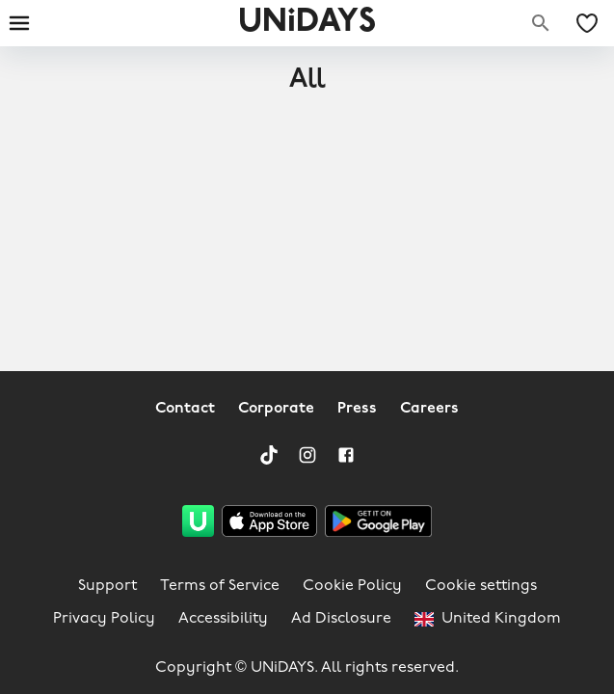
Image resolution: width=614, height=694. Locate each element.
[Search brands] (540, 23)
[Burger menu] (19, 23)
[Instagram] (307, 455)
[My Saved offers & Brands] (587, 23)
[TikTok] (269, 455)
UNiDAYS (307, 23)
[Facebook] (346, 455)
